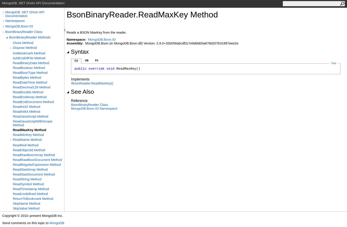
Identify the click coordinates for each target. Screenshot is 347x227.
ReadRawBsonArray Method (34, 155)
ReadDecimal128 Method (31, 87)
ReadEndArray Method (30, 97)
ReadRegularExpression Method (37, 164)
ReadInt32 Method (26, 107)
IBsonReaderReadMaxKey (92, 83)
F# (96, 60)
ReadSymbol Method (28, 184)
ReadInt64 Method (26, 111)
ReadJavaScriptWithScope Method (32, 123)
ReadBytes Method (27, 77)
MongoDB (56, 223)
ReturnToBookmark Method (33, 198)
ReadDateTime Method (30, 82)
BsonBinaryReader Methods (30, 37)
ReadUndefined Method (30, 194)
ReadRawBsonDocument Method (37, 160)
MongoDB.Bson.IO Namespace (94, 108)
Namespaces (15, 21)
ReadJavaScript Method (30, 116)
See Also (80, 91)
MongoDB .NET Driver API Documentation (24, 14)
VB (87, 60)
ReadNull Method (26, 145)
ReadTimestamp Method (31, 189)
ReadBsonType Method (30, 72)
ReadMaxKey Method (29, 130)
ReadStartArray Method (30, 169)
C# (76, 60)
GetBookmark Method (29, 53)
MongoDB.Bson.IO (19, 26)
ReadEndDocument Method (33, 102)
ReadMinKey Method (28, 135)
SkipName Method (26, 203)
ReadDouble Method (28, 92)
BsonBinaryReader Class (23, 32)
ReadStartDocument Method (34, 174)
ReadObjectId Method (29, 150)
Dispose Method (25, 48)
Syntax (78, 51)
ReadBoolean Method (29, 68)
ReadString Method (27, 179)
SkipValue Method (26, 208)
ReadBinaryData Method (31, 63)
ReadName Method (27, 139)
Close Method (23, 43)
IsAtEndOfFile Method (29, 58)
